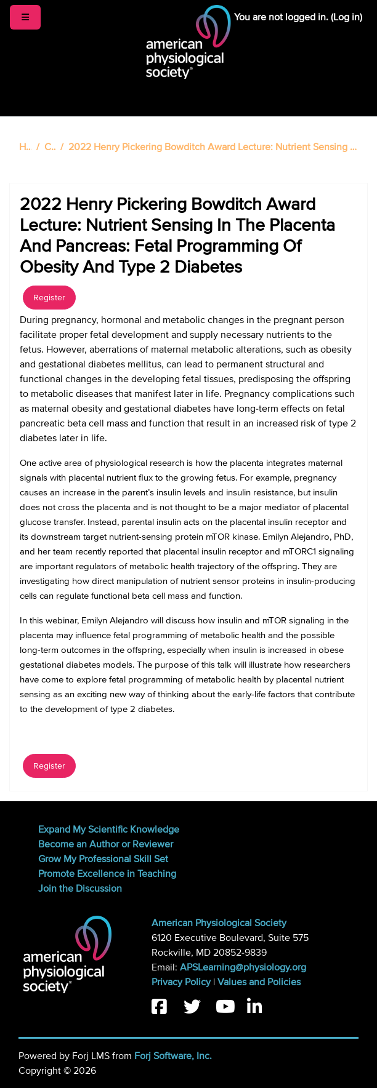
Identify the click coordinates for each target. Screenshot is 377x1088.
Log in (346, 17)
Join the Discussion (80, 888)
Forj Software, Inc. (173, 1056)
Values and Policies (259, 982)
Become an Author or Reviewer (105, 844)
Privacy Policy (181, 982)
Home (25, 147)
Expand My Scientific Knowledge (108, 829)
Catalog (49, 147)
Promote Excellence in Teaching (107, 874)
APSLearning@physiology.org (243, 967)
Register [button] (49, 297)
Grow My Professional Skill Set (103, 859)
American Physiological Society (219, 923)
